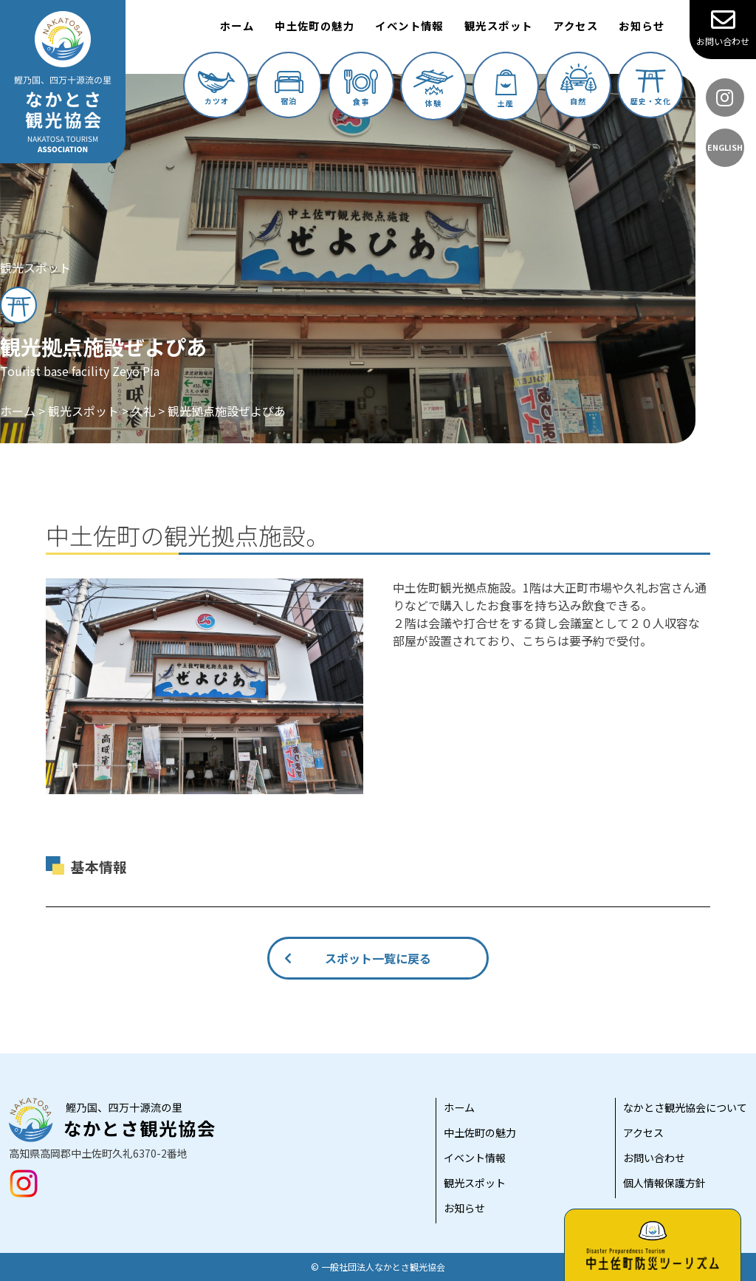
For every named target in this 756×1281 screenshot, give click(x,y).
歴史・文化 (650, 87)
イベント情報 (409, 25)
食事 (361, 88)
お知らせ (641, 25)
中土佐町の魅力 (314, 25)
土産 (506, 89)
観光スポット (498, 25)
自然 (578, 85)
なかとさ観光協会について (685, 1107)
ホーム (237, 25)
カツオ (216, 88)
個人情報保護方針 (664, 1182)
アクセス (575, 25)
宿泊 (289, 88)
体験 (433, 89)
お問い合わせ (723, 27)
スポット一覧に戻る (378, 958)
